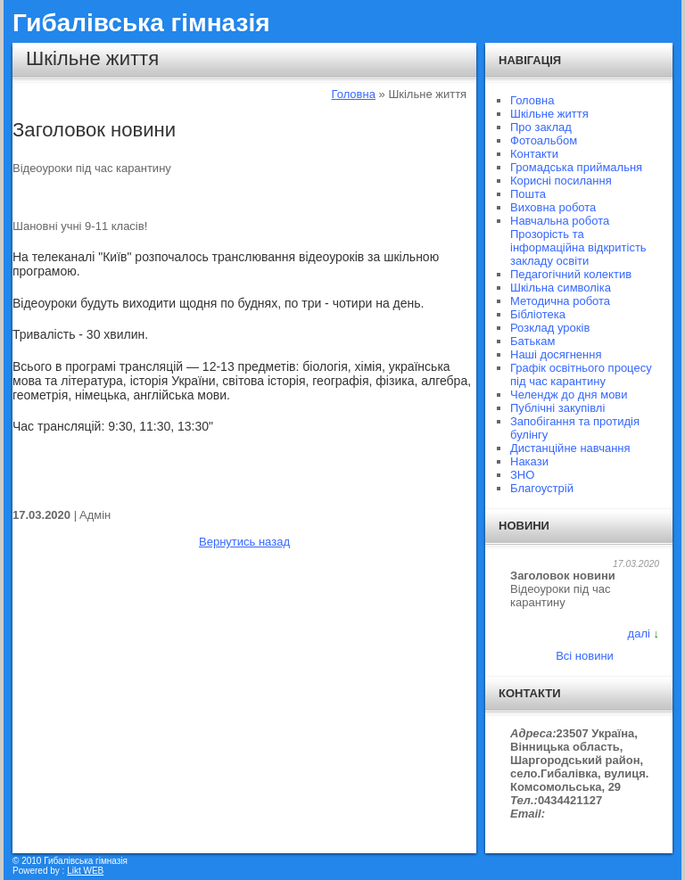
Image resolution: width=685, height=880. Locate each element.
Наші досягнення (555, 354)
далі (639, 633)
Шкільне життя (549, 113)
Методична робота (560, 301)
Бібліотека (537, 314)
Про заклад (541, 127)
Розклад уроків (550, 327)
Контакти (534, 153)
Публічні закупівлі (557, 408)
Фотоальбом (543, 140)
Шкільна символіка (560, 287)
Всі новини (585, 655)
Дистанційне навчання (570, 448)
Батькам (532, 341)
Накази (529, 461)
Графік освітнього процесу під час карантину (581, 374)
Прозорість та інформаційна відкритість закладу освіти (578, 247)
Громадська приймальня (576, 167)
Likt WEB (85, 871)
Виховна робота (553, 207)
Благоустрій (542, 488)
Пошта (528, 194)
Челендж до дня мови (569, 394)
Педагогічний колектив (570, 274)
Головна (354, 94)
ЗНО (522, 474)
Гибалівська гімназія (141, 23)
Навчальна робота (559, 220)
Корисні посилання (561, 180)
